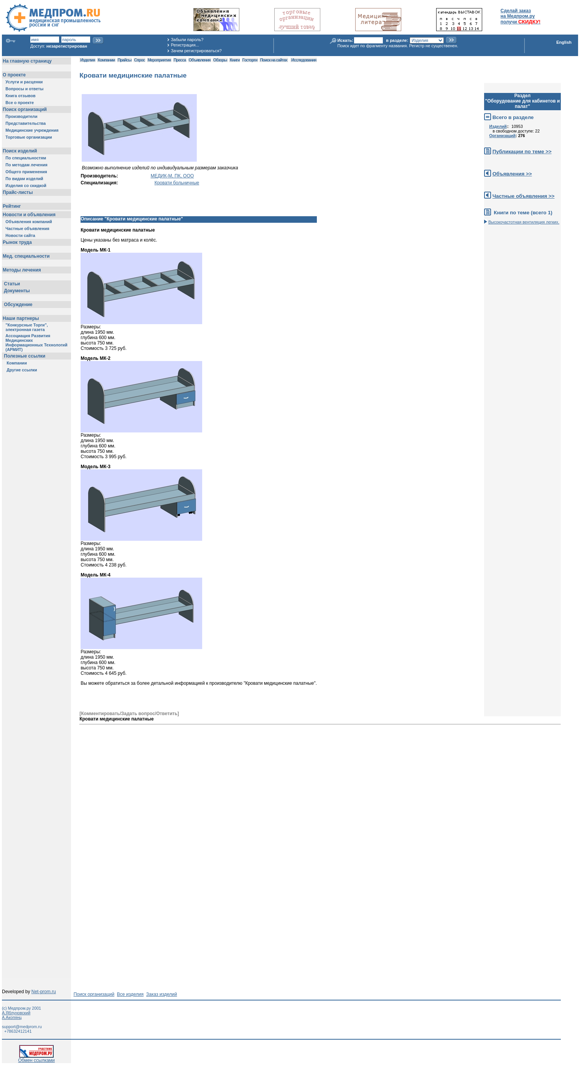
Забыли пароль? (187, 39)
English (564, 42)
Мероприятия (159, 60)
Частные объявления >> (524, 196)
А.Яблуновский (16, 1012)
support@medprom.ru (22, 1026)
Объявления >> (512, 174)
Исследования (303, 60)
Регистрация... (185, 45)
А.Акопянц (11, 1017)
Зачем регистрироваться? (196, 50)
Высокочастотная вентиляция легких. (523, 222)
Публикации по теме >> (522, 151)
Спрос (139, 60)
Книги (234, 60)
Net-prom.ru (43, 991)
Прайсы (124, 60)
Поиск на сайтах (273, 60)
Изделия (87, 60)
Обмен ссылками (36, 1058)
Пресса (180, 60)
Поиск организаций (94, 994)
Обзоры (220, 60)
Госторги (250, 60)
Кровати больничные (177, 183)
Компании (106, 60)
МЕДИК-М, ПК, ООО (172, 176)
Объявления (199, 60)
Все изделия (130, 994)
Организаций (502, 135)
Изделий (498, 126)
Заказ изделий (161, 994)
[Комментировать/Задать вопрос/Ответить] (129, 713)
